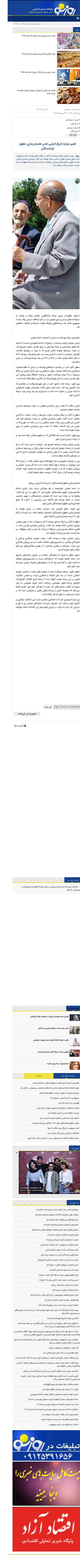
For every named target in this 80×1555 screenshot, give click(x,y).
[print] (68, 123)
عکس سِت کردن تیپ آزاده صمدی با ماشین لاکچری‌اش (50, 1259)
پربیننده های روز (60, 1075)
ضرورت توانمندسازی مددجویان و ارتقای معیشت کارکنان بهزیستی (46, 1394)
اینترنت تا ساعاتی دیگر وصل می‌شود (57, 1285)
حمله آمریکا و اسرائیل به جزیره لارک (58, 1290)
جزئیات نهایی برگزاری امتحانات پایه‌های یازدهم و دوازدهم (49, 1214)
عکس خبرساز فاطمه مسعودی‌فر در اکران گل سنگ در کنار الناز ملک (47, 1295)
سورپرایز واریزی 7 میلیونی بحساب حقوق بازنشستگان (51, 1093)
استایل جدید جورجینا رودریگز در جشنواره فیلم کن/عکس (41, 1016)
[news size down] (61, 135)
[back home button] (65, 120)
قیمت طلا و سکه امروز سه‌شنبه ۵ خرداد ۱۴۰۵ (31, 54)
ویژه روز (31, 1075)
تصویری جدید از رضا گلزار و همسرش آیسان (45, 1052)
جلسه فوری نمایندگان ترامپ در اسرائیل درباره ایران (52, 1254)
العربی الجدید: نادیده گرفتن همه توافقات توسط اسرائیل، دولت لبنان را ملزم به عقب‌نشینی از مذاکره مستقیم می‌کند (43, 1378)
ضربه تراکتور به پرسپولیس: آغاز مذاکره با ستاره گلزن (52, 1244)
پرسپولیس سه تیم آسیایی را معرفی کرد (56, 1098)
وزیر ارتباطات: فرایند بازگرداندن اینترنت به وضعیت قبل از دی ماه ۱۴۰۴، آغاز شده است (39, 1357)
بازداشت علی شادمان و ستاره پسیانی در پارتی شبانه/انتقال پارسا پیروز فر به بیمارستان (43, 888)
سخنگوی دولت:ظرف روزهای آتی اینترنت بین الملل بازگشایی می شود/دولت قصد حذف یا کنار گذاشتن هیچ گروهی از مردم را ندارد (41, 1325)
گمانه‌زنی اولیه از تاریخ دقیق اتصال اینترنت (55, 1318)
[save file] (68, 131)
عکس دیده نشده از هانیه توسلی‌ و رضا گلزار (45, 1028)
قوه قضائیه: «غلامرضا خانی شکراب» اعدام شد (54, 1300)
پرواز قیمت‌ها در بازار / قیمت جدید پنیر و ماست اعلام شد (49, 1209)
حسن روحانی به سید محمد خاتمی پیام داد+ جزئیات (51, 1280)
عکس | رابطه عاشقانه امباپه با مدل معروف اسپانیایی (43, 1040)
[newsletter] (20, 714)
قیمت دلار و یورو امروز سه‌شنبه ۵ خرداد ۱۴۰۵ (31, 35)
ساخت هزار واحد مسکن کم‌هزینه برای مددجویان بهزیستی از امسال (45, 1399)
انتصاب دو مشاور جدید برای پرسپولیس (56, 1424)
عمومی (59, 109)
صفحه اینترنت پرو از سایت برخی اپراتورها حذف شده (51, 1305)
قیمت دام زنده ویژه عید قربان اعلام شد (56, 1270)
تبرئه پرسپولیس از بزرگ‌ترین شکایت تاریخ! (55, 1128)
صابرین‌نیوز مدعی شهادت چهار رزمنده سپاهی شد (52, 1414)
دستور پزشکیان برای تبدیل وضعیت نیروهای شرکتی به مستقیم (47, 1229)
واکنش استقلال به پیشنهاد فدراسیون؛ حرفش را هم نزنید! (50, 1108)
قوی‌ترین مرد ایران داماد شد (61, 1103)
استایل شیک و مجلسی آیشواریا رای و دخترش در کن (51, 1118)
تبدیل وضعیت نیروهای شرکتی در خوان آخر (55, 1265)
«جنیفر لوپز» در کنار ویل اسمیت (50, 1063)
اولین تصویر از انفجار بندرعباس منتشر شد (55, 1234)
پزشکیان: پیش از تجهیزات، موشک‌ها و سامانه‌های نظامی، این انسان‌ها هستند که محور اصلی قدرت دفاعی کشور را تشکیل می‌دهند (39, 1341)
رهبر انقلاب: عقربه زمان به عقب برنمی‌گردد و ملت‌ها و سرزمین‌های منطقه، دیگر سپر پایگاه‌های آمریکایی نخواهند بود (41, 1364)
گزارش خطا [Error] (12, 725)
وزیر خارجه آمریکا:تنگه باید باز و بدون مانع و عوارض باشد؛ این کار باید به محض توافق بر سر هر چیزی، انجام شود (40, 1312)
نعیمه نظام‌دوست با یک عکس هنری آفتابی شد (53, 1352)
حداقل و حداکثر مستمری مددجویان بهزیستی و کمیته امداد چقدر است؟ (44, 1409)
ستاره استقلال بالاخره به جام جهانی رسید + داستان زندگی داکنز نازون (45, 1138)
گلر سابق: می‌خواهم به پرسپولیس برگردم (56, 1347)
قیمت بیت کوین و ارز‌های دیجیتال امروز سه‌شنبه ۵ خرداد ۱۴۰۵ (29, 92)
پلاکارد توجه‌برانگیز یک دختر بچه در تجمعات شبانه (52, 1419)
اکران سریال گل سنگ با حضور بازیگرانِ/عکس (54, 1249)
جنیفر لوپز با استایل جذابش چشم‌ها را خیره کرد (53, 1224)
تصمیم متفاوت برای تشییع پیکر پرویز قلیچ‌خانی (53, 1384)
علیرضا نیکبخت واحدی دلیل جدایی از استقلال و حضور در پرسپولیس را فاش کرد (41, 1088)
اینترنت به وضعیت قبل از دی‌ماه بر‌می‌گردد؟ (54, 1239)
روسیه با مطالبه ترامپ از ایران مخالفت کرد (55, 1113)
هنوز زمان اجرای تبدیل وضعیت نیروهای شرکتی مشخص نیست (48, 1083)
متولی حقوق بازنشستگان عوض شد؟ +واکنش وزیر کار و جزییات (48, 1123)
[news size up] (69, 135)
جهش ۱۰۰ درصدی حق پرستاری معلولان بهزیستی (53, 1389)
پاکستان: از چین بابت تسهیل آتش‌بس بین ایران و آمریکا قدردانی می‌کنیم (43, 1371)
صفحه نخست (68, 109)
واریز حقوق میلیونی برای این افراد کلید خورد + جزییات (51, 1275)
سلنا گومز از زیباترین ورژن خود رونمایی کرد (55, 1133)
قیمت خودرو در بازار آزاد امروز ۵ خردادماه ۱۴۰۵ (30, 72)
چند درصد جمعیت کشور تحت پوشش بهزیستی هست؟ (50, 1404)
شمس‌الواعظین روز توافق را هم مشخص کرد (55, 1219)
